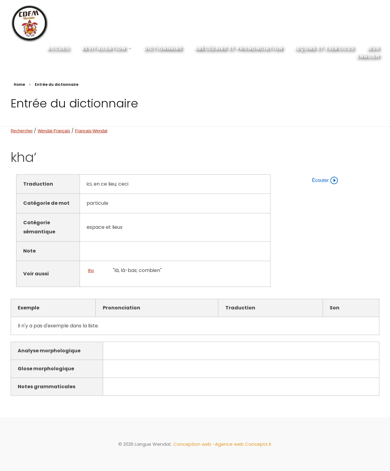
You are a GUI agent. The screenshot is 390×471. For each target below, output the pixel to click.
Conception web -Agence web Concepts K (222, 444)
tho (91, 270)
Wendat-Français (54, 130)
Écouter (325, 180)
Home (19, 84)
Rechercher (22, 130)
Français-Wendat (91, 130)
